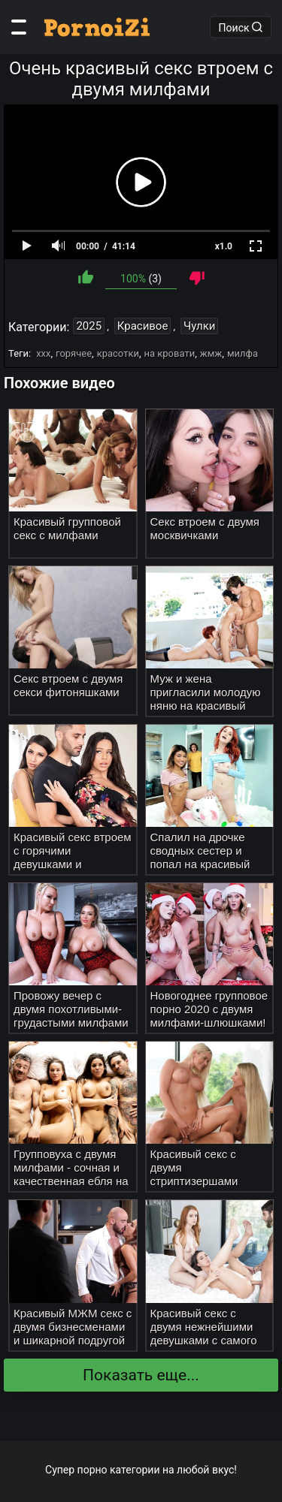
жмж (211, 353)
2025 (89, 326)
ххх (43, 353)
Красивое (142, 326)
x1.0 (223, 246)
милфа (242, 353)
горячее (74, 353)
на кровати (170, 353)
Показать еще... (141, 1375)
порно (92, 1470)
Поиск (240, 27)
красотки (118, 353)
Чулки (199, 326)
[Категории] (19, 27)
